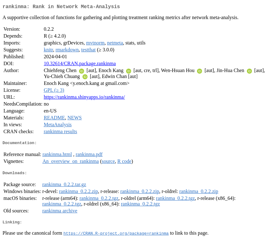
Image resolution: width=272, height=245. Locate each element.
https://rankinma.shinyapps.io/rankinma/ (84, 98)
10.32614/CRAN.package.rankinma (80, 64)
